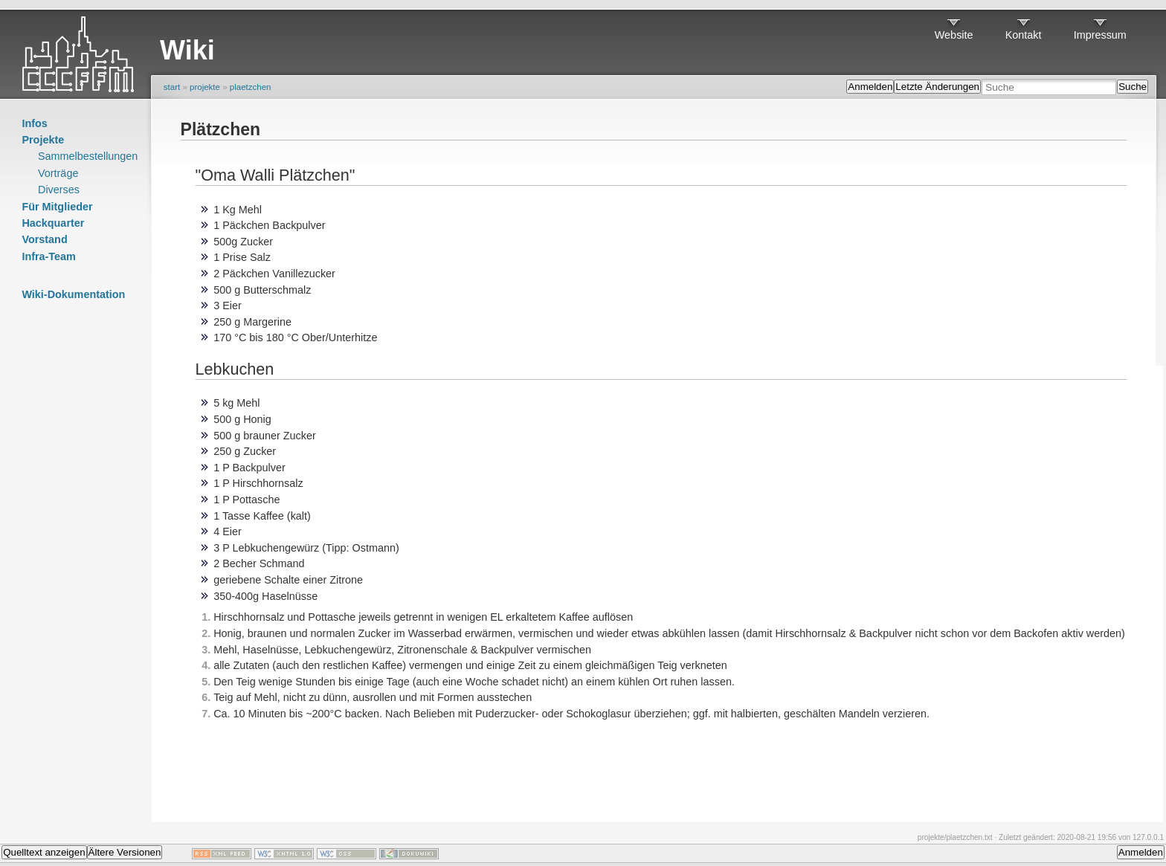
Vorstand (44, 239)
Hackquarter (53, 223)
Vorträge (58, 173)
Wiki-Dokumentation (73, 294)
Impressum (1100, 35)
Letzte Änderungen (937, 86)
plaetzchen (250, 87)
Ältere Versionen (124, 852)
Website (954, 35)
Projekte (43, 140)
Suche (1132, 86)
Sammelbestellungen (88, 156)
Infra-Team (49, 256)
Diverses (59, 190)
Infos (34, 123)
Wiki (187, 50)
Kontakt (1023, 35)
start (172, 87)
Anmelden (870, 86)
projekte (205, 87)
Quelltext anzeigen (44, 852)
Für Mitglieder (57, 207)
